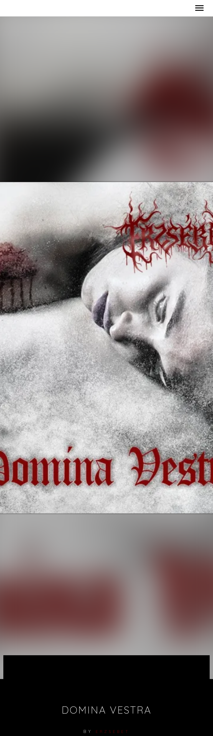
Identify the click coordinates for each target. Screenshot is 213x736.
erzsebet (113, 731)
